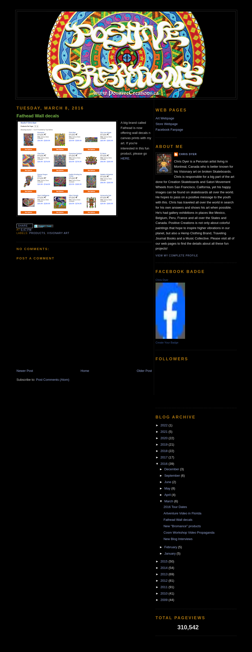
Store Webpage (167, 124)
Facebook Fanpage (169, 129)
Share (23, 225)
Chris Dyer (188, 154)
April (168, 495)
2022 (164, 425)
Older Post (144, 371)
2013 (164, 574)
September (172, 475)
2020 (164, 438)
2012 (164, 580)
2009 (164, 600)
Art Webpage (165, 118)
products (37, 233)
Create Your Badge (167, 342)
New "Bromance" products (182, 526)
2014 (164, 568)
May (167, 488)
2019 (164, 444)
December (172, 469)
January (170, 553)
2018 (164, 451)
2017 (164, 457)
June (168, 482)
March (169, 501)
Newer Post (24, 371)
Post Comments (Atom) (52, 379)
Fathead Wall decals (37, 115)
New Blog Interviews (177, 539)
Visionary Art (58, 233)
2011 (164, 587)
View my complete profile (177, 255)
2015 (164, 561)
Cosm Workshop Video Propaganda (188, 532)
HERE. (125, 158)
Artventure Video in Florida (182, 513)
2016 (164, 464)
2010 (164, 593)
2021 (164, 432)
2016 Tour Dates (175, 507)
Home (85, 371)
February (171, 547)
